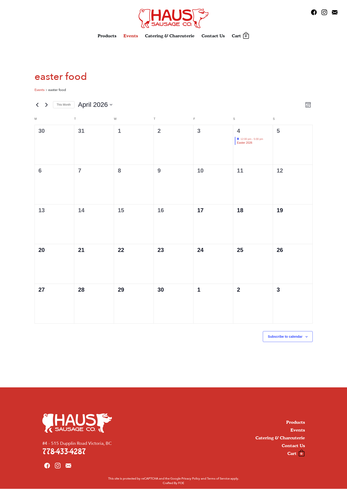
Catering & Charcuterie (169, 36)
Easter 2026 (244, 142)
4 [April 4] (238, 131)
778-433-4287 (64, 452)
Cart (240, 36)
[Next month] (46, 105)
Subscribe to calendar (285, 336)
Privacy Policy (190, 479)
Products (107, 36)
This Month (64, 104)
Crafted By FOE (173, 483)
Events (130, 36)
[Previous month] (37, 105)
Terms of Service (218, 479)
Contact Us (213, 36)
